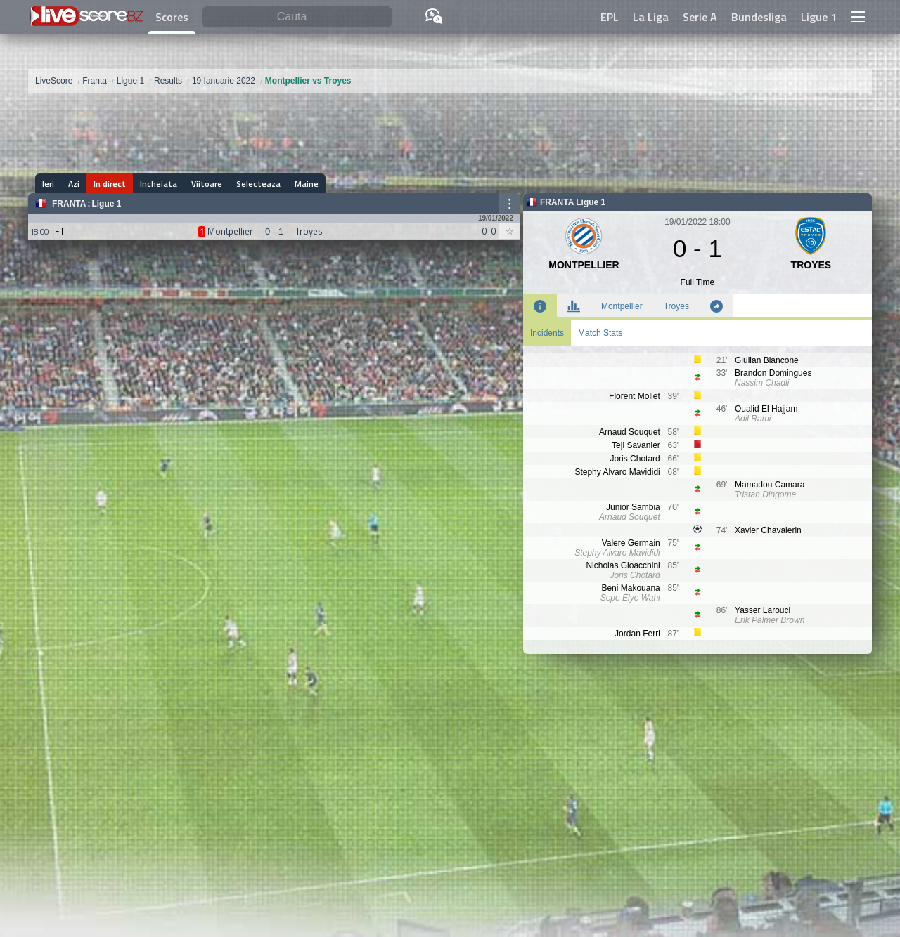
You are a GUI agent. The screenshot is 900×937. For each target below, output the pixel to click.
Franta (69, 204)
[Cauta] (297, 17)
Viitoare (206, 183)
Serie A (700, 16)
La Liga (651, 16)
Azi (73, 183)
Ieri (48, 183)
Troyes (676, 306)
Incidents (547, 333)
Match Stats (600, 333)
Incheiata (158, 183)
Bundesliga (759, 16)
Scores (171, 16)
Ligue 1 (819, 16)
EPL (609, 16)
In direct (110, 183)
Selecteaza (258, 183)
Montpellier (622, 306)
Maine (307, 183)
